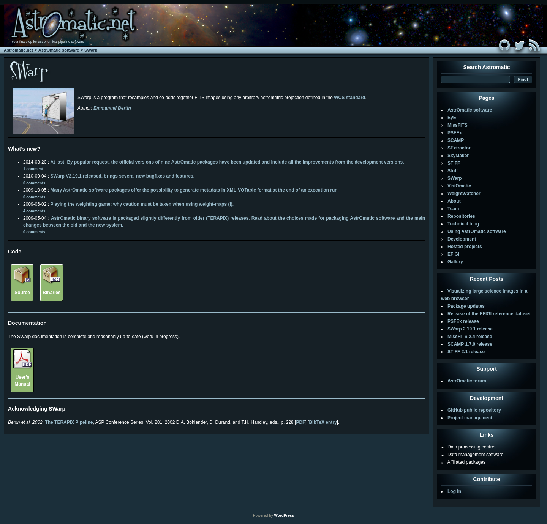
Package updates (466, 306)
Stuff (452, 170)
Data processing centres (468, 447)
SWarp (90, 50)
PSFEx (454, 132)
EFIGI (453, 254)
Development (461, 239)
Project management (469, 417)
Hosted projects (464, 246)
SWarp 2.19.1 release (470, 329)
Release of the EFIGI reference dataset (489, 313)
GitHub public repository (474, 410)
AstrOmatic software (58, 50)
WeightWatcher (464, 193)
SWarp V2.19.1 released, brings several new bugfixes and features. (122, 176)
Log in (454, 491)
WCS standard (349, 97)
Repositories (461, 216)
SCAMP (455, 140)
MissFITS (457, 125)
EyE (451, 117)
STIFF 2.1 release (466, 351)
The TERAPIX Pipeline (69, 422)
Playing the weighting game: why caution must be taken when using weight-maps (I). (142, 204)
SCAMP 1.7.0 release (469, 344)
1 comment (33, 169)
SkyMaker (458, 155)
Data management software (472, 454)
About (454, 201)
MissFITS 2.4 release (469, 336)
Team (453, 208)
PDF (300, 422)
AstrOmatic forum (466, 381)
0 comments (34, 183)
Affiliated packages (463, 462)
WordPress (284, 515)
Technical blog (463, 224)
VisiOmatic (459, 186)
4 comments (34, 211)
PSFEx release (463, 321)
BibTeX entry (323, 422)
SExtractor (459, 148)
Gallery (455, 261)
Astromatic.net (18, 50)
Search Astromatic (486, 67)
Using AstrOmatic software (476, 231)
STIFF (453, 163)
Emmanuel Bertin (112, 108)
